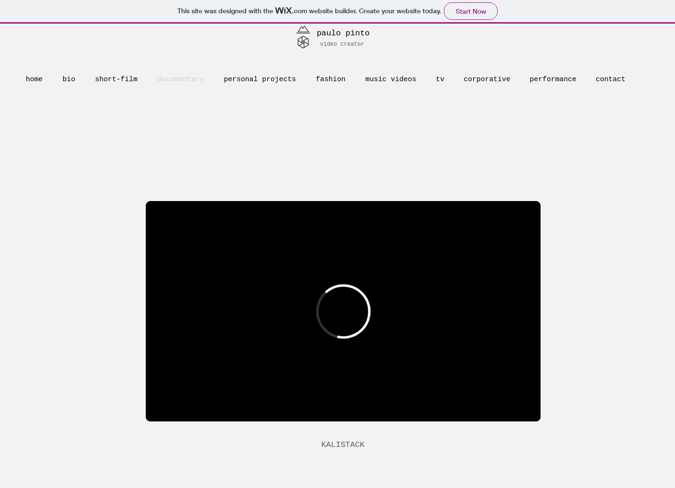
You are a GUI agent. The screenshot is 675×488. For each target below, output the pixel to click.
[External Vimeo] (343, 311)
